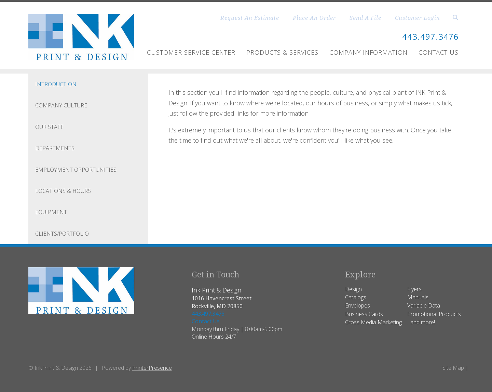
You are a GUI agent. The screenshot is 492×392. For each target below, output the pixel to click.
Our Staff (49, 127)
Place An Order (314, 18)
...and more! (421, 322)
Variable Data (423, 305)
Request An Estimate (249, 18)
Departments (54, 148)
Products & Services (282, 52)
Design (353, 289)
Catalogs (355, 297)
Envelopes (357, 305)
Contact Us (439, 52)
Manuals (417, 297)
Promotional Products (434, 314)
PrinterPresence (152, 367)
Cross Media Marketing (373, 322)
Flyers (414, 289)
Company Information (368, 52)
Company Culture (61, 105)
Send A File (365, 18)
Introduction (56, 84)
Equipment (51, 212)
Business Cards (364, 314)
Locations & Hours (63, 191)
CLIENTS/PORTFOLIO (62, 233)
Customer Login (417, 18)
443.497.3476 (430, 36)
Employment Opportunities (76, 169)
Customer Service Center (191, 52)
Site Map (453, 367)
